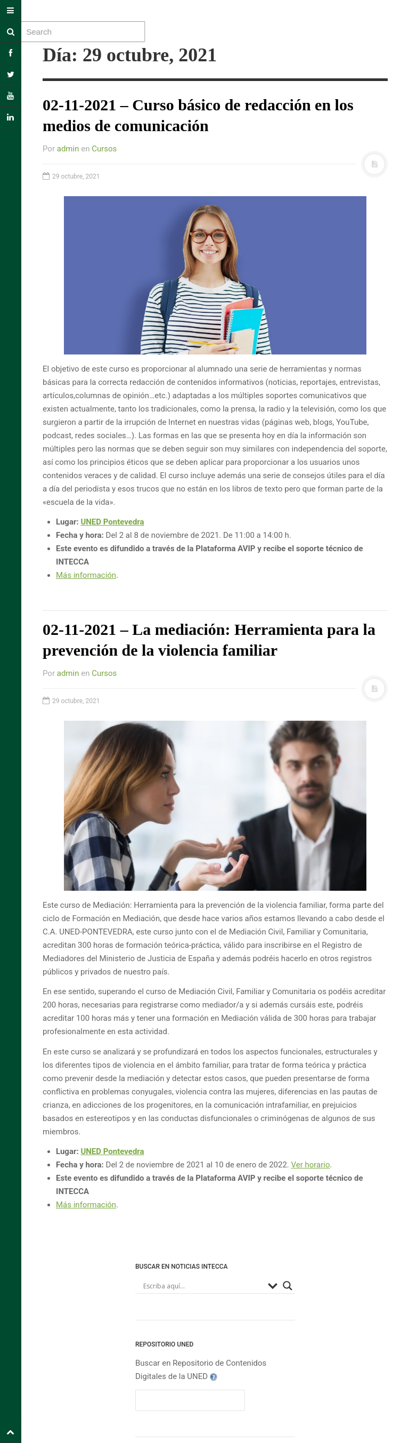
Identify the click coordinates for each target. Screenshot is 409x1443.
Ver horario (310, 1165)
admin (68, 149)
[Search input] (203, 1285)
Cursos (104, 149)
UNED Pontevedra (112, 522)
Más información (86, 575)
